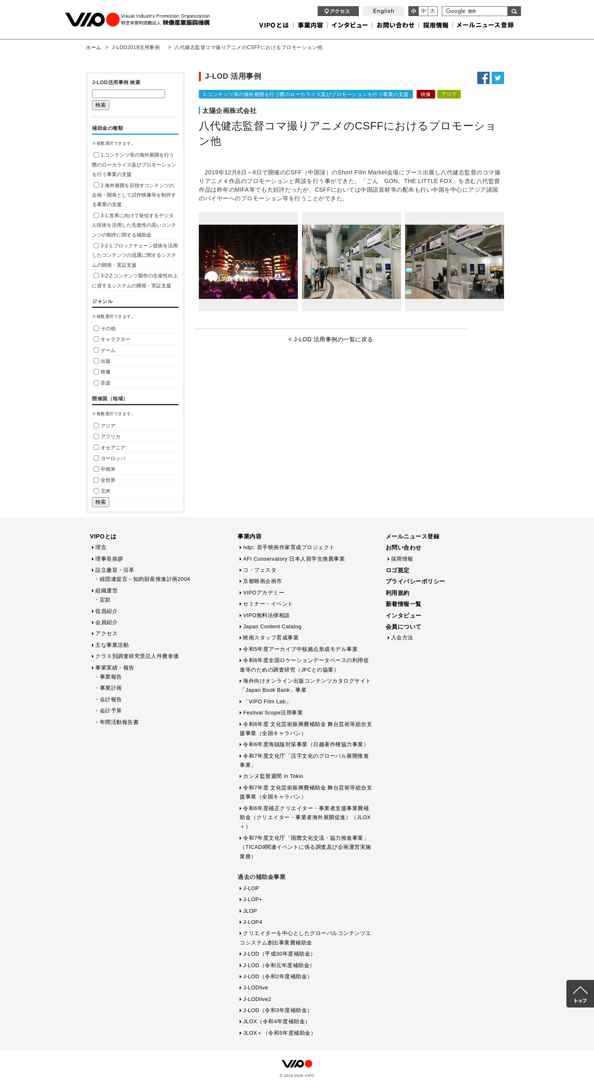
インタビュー (404, 615)
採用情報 (402, 559)
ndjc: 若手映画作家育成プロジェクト (289, 547)
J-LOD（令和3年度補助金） (278, 1010)
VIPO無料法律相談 (266, 615)
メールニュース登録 (413, 536)
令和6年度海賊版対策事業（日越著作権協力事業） (306, 744)
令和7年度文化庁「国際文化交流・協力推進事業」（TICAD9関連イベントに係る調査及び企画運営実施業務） (305, 847)
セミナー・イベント (268, 604)
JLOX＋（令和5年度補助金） (279, 1033)
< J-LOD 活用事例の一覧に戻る (330, 339)
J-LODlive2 (257, 999)
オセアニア (109, 448)
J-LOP (251, 888)
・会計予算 (108, 710)
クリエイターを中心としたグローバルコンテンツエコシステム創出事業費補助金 (305, 937)
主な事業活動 (112, 645)
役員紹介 (106, 611)
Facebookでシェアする (483, 78)
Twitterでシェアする (498, 78)
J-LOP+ (252, 899)
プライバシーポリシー (416, 581)
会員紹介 (106, 622)
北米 (102, 491)
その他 (105, 328)
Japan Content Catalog (272, 626)
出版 (102, 361)
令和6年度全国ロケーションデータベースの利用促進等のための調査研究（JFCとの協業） (304, 664)
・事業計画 (108, 688)
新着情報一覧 (404, 604)
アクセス (106, 633)
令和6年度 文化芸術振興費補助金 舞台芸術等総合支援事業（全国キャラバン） (306, 728)
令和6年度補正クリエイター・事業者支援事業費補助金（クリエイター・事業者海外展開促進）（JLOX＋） (305, 817)
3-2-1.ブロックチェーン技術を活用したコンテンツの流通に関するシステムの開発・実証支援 (135, 255)
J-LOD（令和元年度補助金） (279, 965)
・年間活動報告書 (116, 722)
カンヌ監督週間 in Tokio (273, 776)
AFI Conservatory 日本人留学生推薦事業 (294, 559)
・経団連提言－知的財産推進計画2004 (142, 579)
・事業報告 (108, 677)
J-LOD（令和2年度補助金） (278, 976)
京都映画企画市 (262, 581)
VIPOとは (103, 536)
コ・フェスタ (259, 570)
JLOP (250, 911)
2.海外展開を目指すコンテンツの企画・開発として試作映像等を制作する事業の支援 (134, 195)
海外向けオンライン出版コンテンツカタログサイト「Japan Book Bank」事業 (305, 685)
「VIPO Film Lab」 (267, 701)
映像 (102, 372)
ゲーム (105, 350)
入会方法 (402, 637)
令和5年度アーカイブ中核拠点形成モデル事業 (300, 649)
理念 (100, 547)
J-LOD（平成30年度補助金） (279, 954)
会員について (404, 626)
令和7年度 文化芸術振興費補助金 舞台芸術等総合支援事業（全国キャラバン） (306, 792)
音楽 (102, 383)
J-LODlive (255, 987)
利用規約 (398, 593)
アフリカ (107, 436)
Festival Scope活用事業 (273, 712)
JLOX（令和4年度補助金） (276, 1021)
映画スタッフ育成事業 (271, 637)
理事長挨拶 (109, 559)
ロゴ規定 (398, 570)
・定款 (102, 600)
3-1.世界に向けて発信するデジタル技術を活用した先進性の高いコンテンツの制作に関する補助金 (134, 225)
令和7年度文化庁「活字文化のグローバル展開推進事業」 (304, 760)
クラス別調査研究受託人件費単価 (137, 656)
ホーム (93, 47)
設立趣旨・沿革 (114, 570)
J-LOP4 (252, 922)
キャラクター (112, 339)
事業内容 (250, 536)
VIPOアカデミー (263, 593)
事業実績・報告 (114, 668)
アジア (105, 426)
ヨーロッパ (109, 458)
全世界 (105, 480)
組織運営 (106, 590)
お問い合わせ (404, 547)
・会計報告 (108, 699)
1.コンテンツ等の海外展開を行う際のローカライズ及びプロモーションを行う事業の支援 (134, 164)
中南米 (105, 469)
